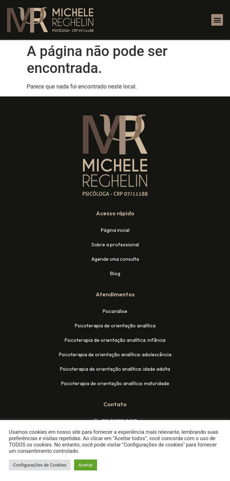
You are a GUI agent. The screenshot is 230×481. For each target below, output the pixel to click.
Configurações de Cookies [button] (39, 465)
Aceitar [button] (85, 465)
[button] (217, 20)
